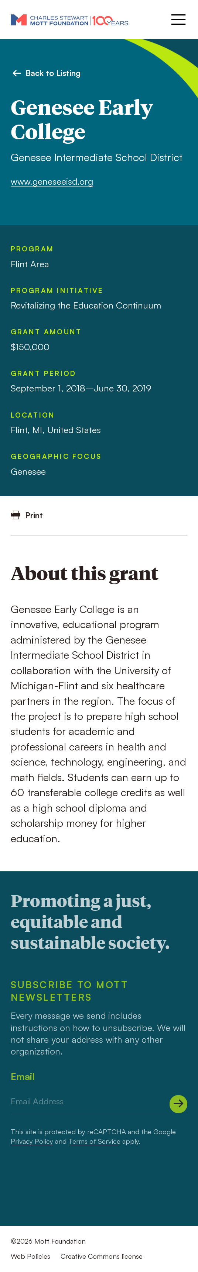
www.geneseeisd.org (52, 181)
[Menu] (177, 19)
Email (23, 1076)
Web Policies (30, 1256)
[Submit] (179, 1104)
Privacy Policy (32, 1141)
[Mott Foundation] (69, 19)
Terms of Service (94, 1141)
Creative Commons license (102, 1256)
